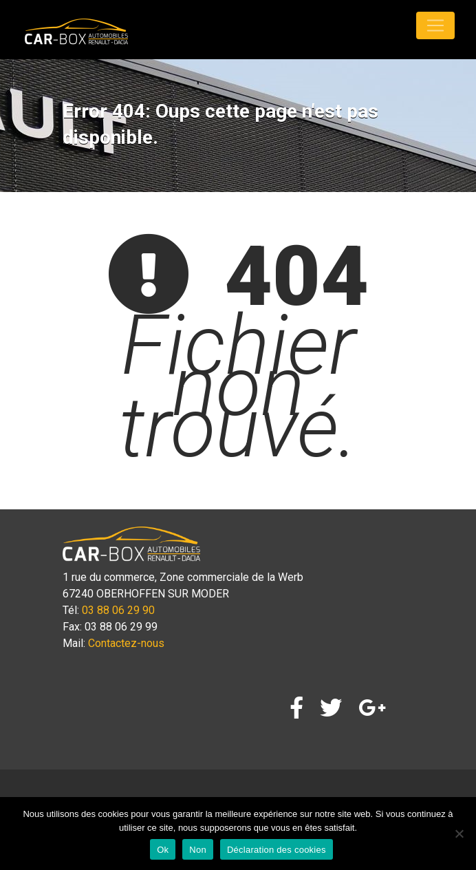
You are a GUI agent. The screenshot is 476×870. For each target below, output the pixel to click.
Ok (163, 850)
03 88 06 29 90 (118, 610)
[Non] (459, 833)
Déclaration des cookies (276, 850)
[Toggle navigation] (435, 25)
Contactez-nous (126, 643)
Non (197, 850)
